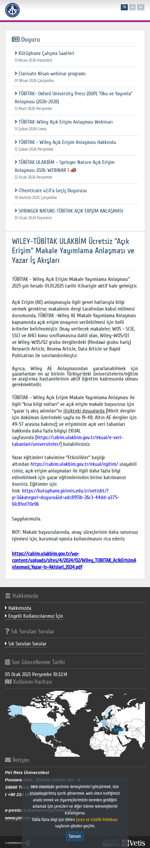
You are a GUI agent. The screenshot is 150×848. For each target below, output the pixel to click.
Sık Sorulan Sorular (25, 643)
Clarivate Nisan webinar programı (50, 73)
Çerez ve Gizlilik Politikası (97, 819)
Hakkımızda (18, 608)
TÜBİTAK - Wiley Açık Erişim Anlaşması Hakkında (65, 142)
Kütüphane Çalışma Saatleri (44, 53)
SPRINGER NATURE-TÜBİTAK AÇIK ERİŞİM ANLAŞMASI (69, 211)
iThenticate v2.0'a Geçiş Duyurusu (51, 190)
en (132, 7)
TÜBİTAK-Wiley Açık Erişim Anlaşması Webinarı (64, 122)
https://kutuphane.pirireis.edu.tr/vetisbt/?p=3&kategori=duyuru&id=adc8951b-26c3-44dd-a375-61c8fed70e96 (65, 497)
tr (124, 7)
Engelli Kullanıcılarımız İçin (34, 616)
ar (141, 7)
